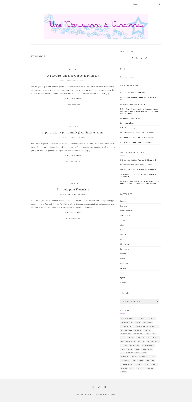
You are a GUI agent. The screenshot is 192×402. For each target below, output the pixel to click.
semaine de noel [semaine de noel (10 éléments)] (128, 364)
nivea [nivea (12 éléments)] (137, 353)
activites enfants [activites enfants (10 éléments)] (147, 319)
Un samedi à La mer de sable (144, 183)
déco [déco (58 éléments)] (123, 338)
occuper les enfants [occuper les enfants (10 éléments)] (147, 357)
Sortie (122, 273)
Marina (123, 165)
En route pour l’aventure (73, 189)
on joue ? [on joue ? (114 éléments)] (125, 360)
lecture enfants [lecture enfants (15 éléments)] (128, 345)
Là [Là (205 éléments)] (138, 345)
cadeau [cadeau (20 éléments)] (138, 330)
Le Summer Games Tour (130, 118)
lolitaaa (82, 81)
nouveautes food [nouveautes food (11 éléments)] (128, 357)
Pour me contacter (128, 77)
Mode (122, 258)
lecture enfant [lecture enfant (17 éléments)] (153, 341)
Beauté (123, 201)
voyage (123, 282)
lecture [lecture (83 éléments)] (141, 341)
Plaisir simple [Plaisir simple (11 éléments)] (137, 360)
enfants (73, 70)
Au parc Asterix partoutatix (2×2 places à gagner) (73, 132)
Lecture (123, 254)
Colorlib (94, 394)
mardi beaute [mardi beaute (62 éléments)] (126, 349)
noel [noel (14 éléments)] (144, 353)
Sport (122, 277)
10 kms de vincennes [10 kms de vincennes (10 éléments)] (129, 319)
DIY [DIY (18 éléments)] (154, 334)
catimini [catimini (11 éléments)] (147, 330)
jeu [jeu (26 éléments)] (122, 341)
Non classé (124, 263)
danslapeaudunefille (128, 174)
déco (122, 225)
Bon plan (123, 206)
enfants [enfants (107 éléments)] (131, 338)
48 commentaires (73, 162)
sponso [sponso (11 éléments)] (124, 368)
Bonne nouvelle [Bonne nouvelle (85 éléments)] (128, 326)
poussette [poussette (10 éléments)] (150, 360)
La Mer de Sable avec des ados (132, 104)
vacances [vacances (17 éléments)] (140, 368)
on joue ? (73, 126)
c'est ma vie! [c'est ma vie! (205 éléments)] (152, 326)
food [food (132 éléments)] (139, 338)
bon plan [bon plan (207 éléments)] (141, 326)
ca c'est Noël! (125, 215)
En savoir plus (73, 99)
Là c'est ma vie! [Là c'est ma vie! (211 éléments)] (148, 345)
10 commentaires (73, 218)
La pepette (73, 183)
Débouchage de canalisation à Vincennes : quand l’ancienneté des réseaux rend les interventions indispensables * (139, 111)
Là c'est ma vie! (126, 244)
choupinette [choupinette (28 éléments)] (126, 334)
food (122, 239)
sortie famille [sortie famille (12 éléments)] (151, 364)
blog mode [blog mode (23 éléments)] (147, 322)
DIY (121, 230)
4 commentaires (73, 105)
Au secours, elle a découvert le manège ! (73, 75)
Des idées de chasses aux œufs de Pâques (137, 137)
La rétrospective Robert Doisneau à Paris (137, 133)
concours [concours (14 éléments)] (138, 334)
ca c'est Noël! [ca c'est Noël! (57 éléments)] (127, 330)
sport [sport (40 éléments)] (132, 368)
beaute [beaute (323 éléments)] (137, 322)
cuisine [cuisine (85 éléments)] (147, 334)
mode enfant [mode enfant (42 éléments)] (147, 349)
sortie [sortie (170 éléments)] (140, 364)
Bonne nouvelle (126, 211)
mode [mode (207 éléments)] (137, 349)
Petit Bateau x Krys (128, 128)
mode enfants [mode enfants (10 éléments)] (127, 353)
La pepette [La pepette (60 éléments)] (130, 341)
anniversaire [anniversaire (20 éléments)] (126, 322)
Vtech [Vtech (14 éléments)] (123, 372)
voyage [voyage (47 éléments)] (150, 368)
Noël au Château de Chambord (132, 92)
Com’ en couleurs (127, 123)
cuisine (123, 220)
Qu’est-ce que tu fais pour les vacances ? (136, 142)
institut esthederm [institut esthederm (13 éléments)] (151, 338)
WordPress (111, 394)
